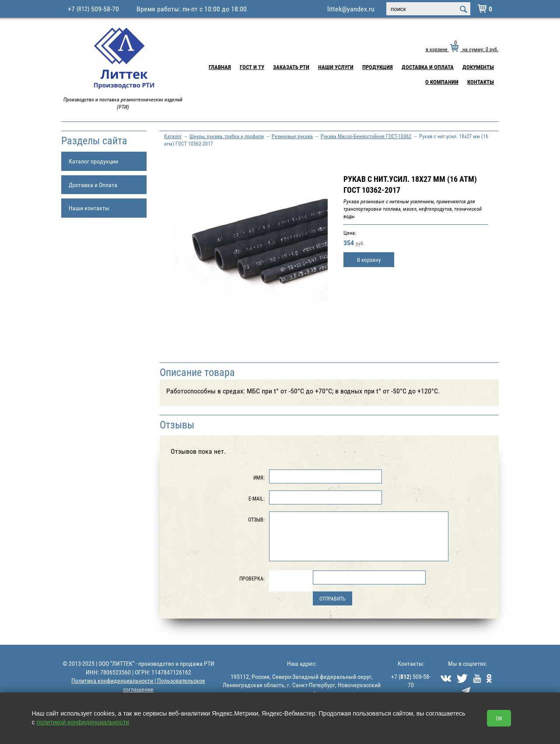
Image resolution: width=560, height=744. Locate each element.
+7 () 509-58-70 (410, 680)
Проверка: (252, 578)
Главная (220, 67)
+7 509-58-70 (93, 9)
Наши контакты (89, 208)
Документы (478, 67)
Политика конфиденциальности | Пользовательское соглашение (138, 684)
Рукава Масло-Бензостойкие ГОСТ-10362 (366, 135)
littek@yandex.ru (350, 9)
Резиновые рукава (292, 135)
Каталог (173, 135)
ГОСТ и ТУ (252, 67)
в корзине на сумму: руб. (462, 48)
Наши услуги (336, 67)
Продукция (377, 67)
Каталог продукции (93, 161)
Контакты (480, 82)
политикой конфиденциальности (82, 722)
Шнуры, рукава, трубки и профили (226, 135)
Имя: (259, 477)
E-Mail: (256, 498)
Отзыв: (256, 519)
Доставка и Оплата (428, 67)
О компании (441, 82)
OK (499, 718)
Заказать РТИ (291, 67)
